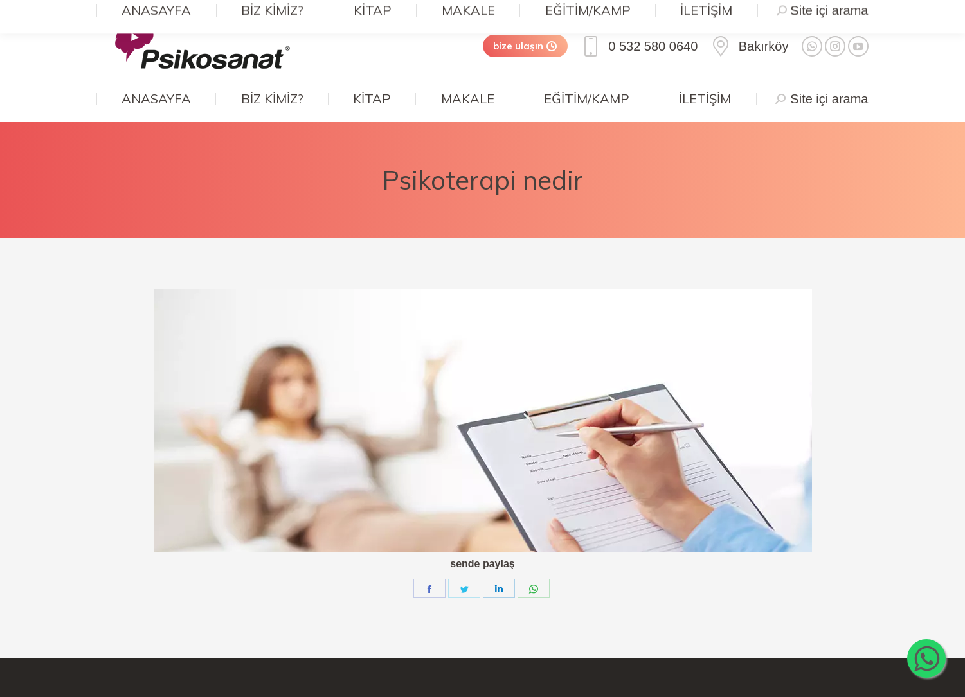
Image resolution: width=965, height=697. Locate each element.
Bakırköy (749, 46)
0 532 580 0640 (639, 46)
